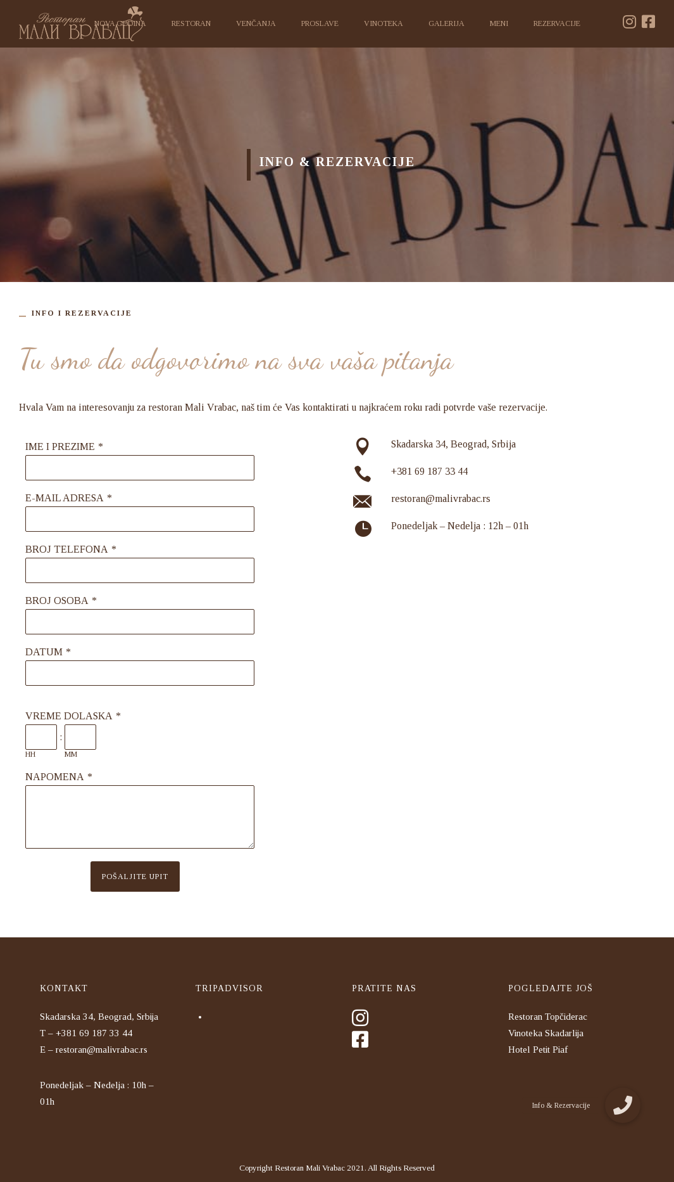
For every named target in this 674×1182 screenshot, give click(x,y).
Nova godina (120, 23)
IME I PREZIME (60, 446)
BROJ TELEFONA (66, 549)
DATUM (44, 651)
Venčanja (256, 23)
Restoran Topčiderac (547, 1017)
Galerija (446, 23)
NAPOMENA (54, 776)
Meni (499, 23)
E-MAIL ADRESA (64, 497)
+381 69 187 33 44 (429, 471)
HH (30, 754)
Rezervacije (557, 23)
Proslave (320, 23)
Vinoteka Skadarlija (546, 1033)
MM (71, 754)
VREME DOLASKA (69, 715)
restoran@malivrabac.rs (440, 498)
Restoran (191, 23)
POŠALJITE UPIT (135, 876)
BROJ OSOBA (57, 600)
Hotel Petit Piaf (538, 1049)
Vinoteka (383, 23)
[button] (622, 1105)
